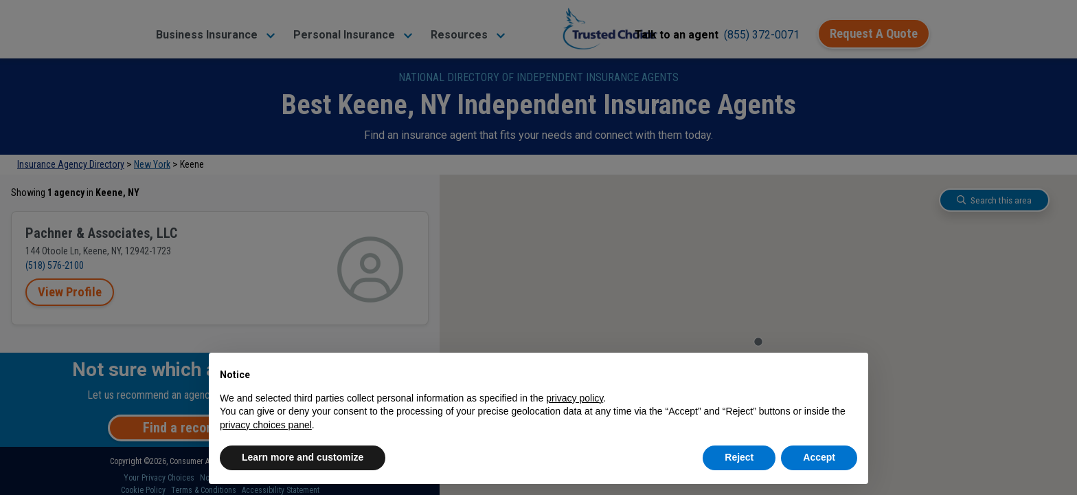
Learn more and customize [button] (302, 457)
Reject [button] (739, 457)
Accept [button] (819, 457)
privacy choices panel (266, 424)
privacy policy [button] (574, 398)
